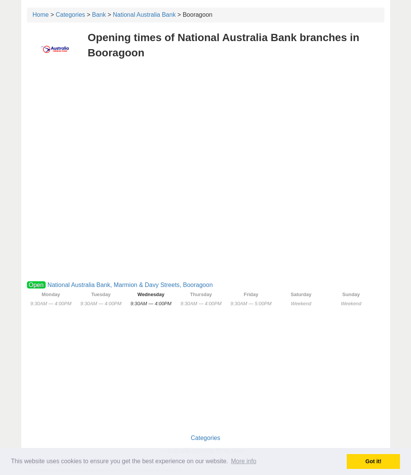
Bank (99, 14)
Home (41, 14)
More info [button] (243, 461)
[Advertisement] (205, 121)
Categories (70, 14)
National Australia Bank (144, 14)
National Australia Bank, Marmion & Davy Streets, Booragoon (130, 285)
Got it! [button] (373, 461)
